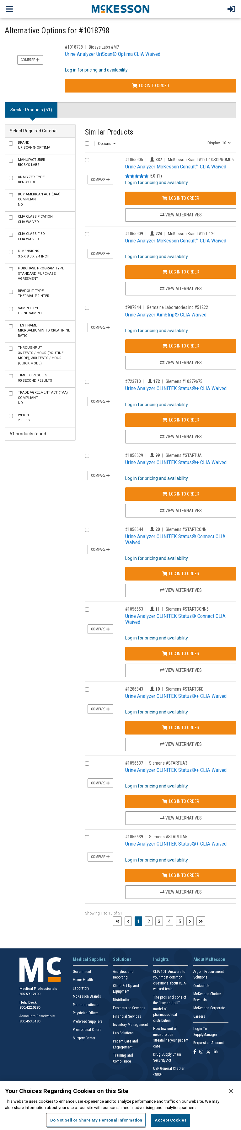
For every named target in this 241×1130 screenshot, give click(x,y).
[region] (120, 1105)
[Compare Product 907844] (87, 308)
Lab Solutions (123, 1033)
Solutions (122, 959)
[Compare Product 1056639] (87, 837)
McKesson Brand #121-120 (192, 233)
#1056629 (134, 455)
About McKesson (209, 959)
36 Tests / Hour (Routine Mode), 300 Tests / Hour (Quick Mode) (40, 355)
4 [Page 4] (169, 921)
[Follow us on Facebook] (194, 1052)
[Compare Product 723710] (87, 382)
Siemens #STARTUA (184, 455)
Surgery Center (84, 1038)
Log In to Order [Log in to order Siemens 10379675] (180, 419)
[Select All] (87, 143)
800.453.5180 (29, 1021)
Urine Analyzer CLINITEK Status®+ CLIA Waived (176, 388)
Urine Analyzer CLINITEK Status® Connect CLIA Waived (175, 539)
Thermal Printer (33, 293)
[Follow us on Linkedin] (215, 1052)
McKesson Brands (87, 996)
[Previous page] (128, 921)
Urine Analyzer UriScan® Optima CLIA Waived (112, 54)
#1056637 (134, 763)
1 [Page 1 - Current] (139, 921)
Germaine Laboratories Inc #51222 (177, 307)
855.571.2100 (29, 994)
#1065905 (134, 159)
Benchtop (31, 179)
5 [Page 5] (180, 921)
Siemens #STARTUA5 (168, 836)
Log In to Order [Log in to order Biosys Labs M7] (150, 85)
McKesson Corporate (209, 1008)
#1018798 (74, 47)
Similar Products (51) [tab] (31, 109)
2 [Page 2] (148, 921)
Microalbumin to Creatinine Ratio (44, 330)
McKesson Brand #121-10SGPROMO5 (201, 159)
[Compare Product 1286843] (87, 689)
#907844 (133, 307)
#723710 (133, 381)
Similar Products (109, 132)
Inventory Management (130, 1024)
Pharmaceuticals (86, 1005)
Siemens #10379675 (184, 381)
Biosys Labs (31, 162)
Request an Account (208, 1043)
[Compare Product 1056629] (87, 456)
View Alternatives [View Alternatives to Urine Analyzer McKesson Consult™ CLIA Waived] (181, 214)
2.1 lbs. (24, 417)
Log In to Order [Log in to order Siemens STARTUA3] (180, 801)
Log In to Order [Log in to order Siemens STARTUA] (180, 493)
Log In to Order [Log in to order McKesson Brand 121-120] (180, 271)
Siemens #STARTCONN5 (187, 609)
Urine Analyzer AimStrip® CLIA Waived (165, 314)
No (39, 199)
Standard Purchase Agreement (41, 273)
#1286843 (134, 689)
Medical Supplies (89, 959)
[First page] (117, 921)
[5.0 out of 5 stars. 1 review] (143, 176)
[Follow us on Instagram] (201, 1052)
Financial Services (127, 1016)
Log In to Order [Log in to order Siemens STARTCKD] (180, 727)
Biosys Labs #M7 (104, 47)
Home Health (83, 980)
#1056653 (134, 609)
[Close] (231, 1091)
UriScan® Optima (34, 145)
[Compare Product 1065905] (87, 160)
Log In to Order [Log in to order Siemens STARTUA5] (180, 875)
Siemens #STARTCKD (185, 689)
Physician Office (85, 1013)
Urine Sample (30, 311)
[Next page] (190, 921)
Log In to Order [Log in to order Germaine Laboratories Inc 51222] (180, 345)
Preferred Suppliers (88, 1021)
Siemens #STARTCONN (186, 529)
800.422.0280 (29, 1007)
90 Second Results (35, 378)
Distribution (122, 1000)
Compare (30, 60)
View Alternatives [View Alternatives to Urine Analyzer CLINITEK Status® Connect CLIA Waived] (181, 590)
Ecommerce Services (129, 1008)
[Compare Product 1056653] (87, 609)
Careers (199, 1016)
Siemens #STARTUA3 (168, 763)
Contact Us (201, 986)
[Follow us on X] (208, 1052)
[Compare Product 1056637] (87, 763)
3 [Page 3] (159, 921)
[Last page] (200, 921)
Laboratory (81, 988)
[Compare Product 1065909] (87, 234)
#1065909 (134, 233)
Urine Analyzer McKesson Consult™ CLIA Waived (175, 166)
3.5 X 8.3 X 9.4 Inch (33, 253)
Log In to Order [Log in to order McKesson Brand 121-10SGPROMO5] (180, 198)
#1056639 (134, 836)
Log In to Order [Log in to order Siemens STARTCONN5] (180, 653)
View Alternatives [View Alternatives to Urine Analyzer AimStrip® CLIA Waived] (181, 362)
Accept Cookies (170, 1120)
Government (82, 971)
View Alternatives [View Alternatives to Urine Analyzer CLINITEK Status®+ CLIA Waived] (181, 436)
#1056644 (134, 529)
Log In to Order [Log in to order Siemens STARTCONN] (180, 573)
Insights (161, 959)
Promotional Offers (87, 1029)
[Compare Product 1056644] (87, 530)
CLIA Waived (35, 219)
